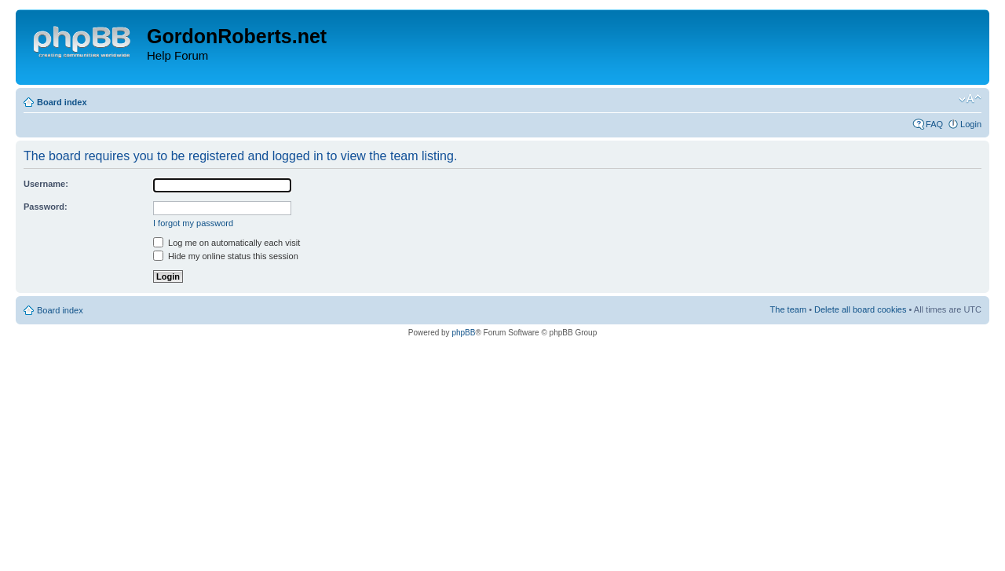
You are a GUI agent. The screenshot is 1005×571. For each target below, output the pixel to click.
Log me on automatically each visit (226, 242)
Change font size (970, 99)
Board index (62, 102)
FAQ (934, 124)
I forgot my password (193, 223)
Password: (46, 206)
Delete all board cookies (860, 309)
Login (970, 124)
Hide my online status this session (225, 256)
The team (788, 309)
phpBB (463, 332)
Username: (46, 184)
